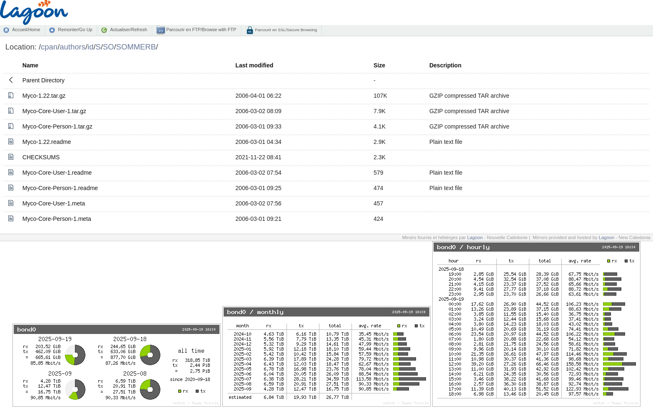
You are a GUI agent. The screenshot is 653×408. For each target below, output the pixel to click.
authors (72, 46)
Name (30, 65)
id (90, 46)
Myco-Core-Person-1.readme (60, 188)
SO (108, 46)
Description (445, 65)
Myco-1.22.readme (46, 141)
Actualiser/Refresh (128, 29)
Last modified (254, 65)
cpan (49, 46)
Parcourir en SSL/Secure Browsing (285, 29)
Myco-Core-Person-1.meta (56, 218)
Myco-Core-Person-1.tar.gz (57, 126)
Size (379, 65)
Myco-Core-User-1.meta (53, 203)
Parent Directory (43, 80)
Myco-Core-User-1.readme (57, 172)
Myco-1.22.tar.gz (44, 95)
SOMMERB (136, 46)
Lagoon (475, 237)
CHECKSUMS (41, 157)
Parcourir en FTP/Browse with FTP (200, 29)
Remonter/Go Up (75, 29)
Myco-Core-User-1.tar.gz (54, 111)
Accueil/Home (26, 29)
